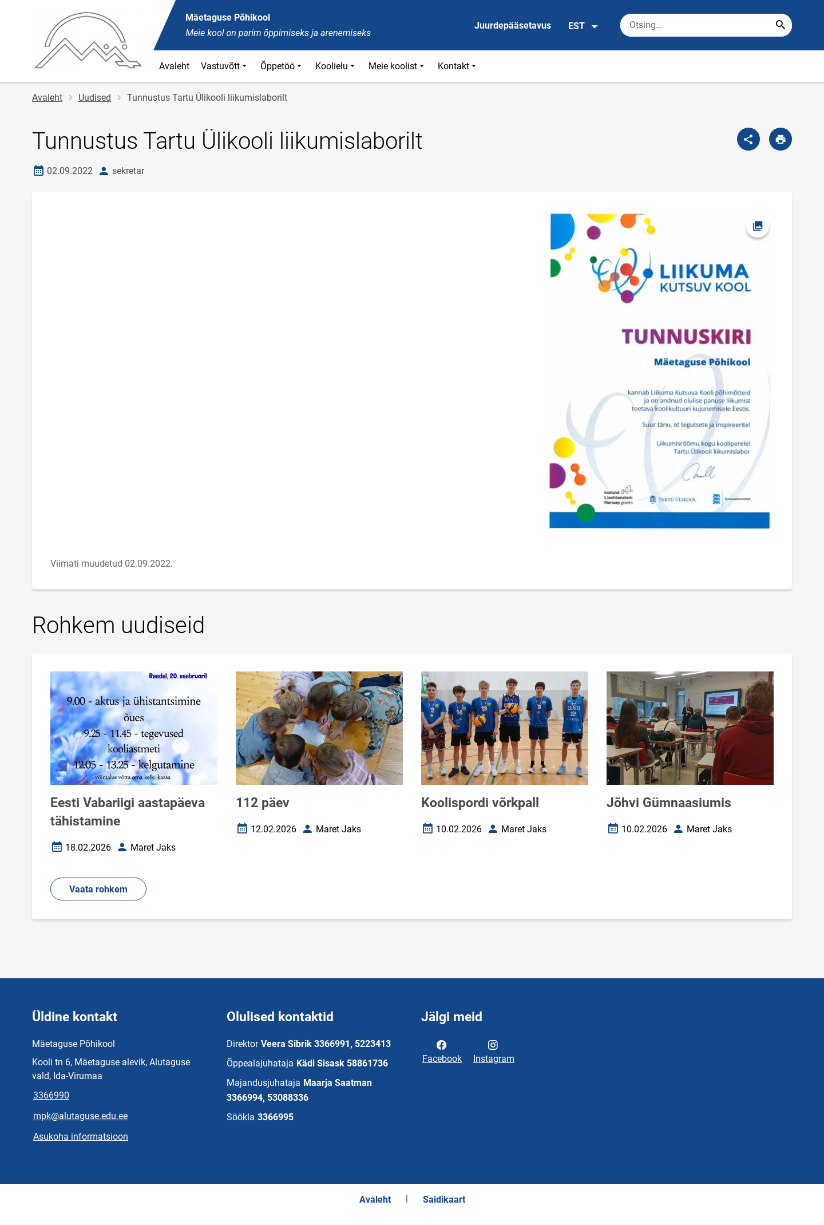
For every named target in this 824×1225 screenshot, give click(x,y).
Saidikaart (444, 1199)
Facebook (442, 1051)
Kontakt (458, 66)
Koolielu (336, 66)
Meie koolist (397, 66)
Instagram (493, 1051)
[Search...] (780, 25)
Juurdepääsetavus (512, 25)
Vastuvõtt (225, 66)
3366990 (51, 1095)
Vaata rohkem (98, 889)
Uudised (94, 97)
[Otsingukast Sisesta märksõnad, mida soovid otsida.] (706, 25)
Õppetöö (282, 66)
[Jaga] (748, 139)
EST (583, 26)
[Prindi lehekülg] (780, 139)
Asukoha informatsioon (80, 1136)
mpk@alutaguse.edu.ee (80, 1116)
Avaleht (174, 66)
